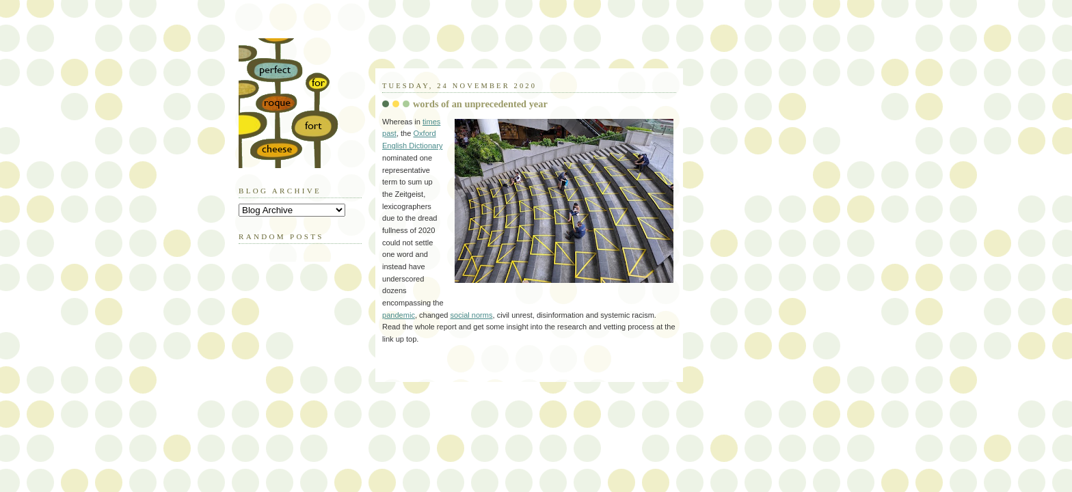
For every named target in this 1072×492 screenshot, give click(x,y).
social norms (472, 315)
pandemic (398, 315)
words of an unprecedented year (480, 103)
